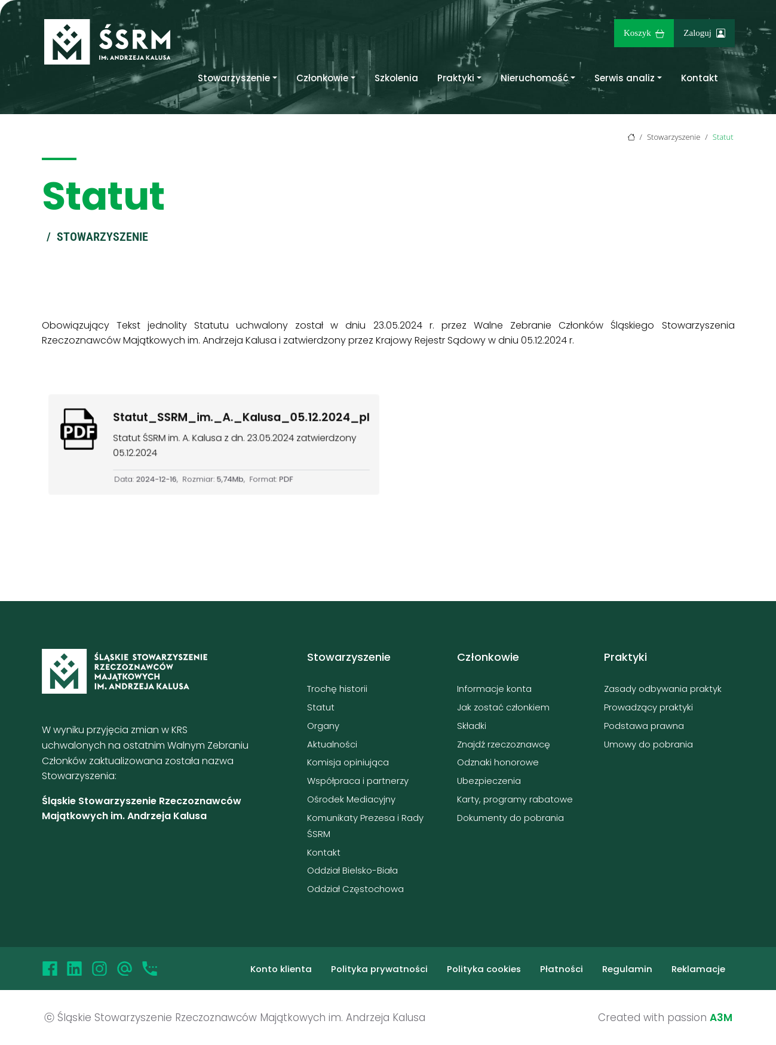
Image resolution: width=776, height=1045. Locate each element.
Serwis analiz (624, 78)
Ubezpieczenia (489, 780)
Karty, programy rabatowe (515, 799)
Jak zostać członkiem (503, 707)
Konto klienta (281, 969)
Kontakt (699, 78)
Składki (471, 725)
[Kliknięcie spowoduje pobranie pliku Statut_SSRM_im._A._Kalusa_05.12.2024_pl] (214, 443)
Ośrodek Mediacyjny (351, 799)
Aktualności (332, 744)
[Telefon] (150, 968)
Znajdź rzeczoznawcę (503, 744)
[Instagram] (99, 968)
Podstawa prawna (644, 725)
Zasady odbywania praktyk (663, 688)
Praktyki (455, 78)
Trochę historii (337, 688)
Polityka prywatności (379, 969)
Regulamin (627, 969)
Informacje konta (494, 688)
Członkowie (322, 78)
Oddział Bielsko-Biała (352, 870)
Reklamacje (698, 969)
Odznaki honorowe (498, 762)
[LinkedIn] (74, 968)
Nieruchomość (534, 78)
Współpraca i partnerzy (358, 780)
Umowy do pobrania (648, 744)
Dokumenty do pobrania (510, 817)
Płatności (561, 969)
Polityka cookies (484, 969)
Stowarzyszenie (234, 78)
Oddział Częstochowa (355, 888)
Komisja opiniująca (348, 762)
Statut (321, 707)
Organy (323, 725)
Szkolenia (396, 78)
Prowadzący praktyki (648, 707)
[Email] (124, 968)
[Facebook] (50, 968)
